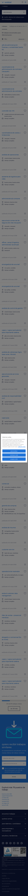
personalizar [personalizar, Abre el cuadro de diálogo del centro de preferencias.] (14, 451)
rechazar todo (14, 455)
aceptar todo (14, 459)
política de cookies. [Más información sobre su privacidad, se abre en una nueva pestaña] (22, 446)
